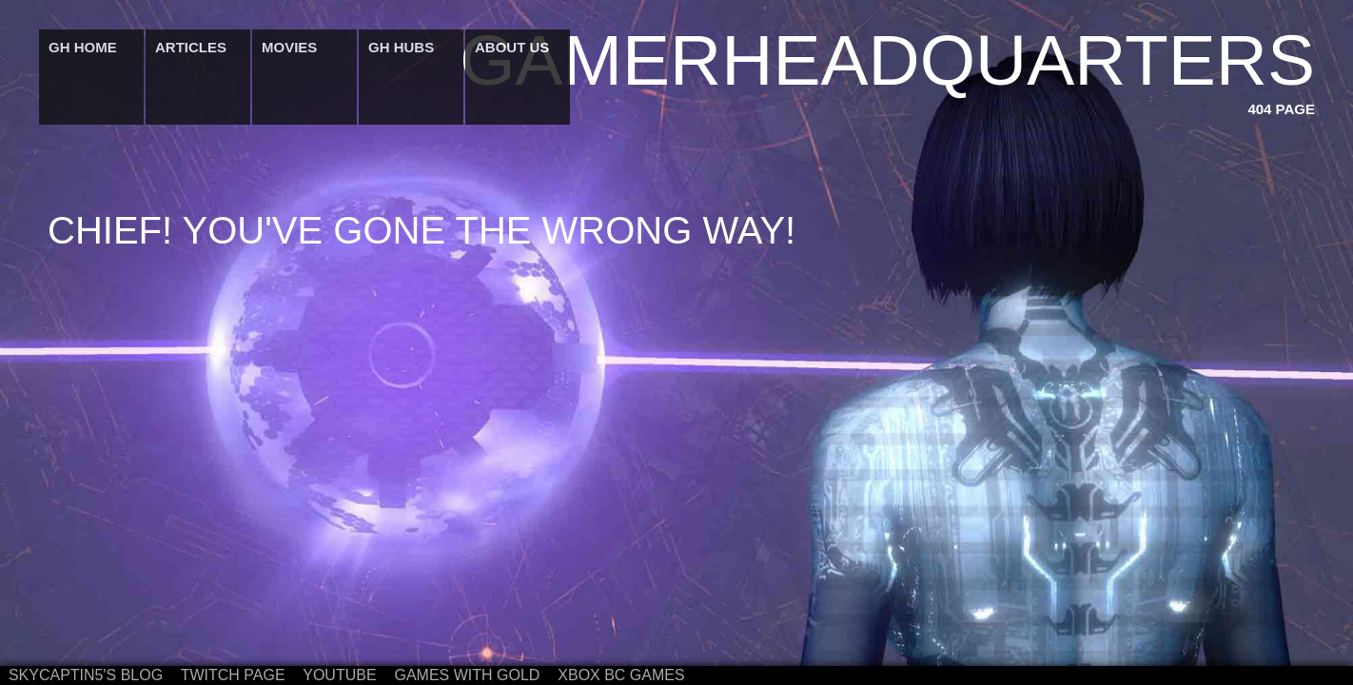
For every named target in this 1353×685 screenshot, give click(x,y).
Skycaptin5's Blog (86, 675)
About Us (512, 47)
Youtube (339, 675)
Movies (289, 47)
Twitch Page (233, 675)
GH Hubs (401, 47)
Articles (190, 47)
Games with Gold (466, 675)
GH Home (83, 47)
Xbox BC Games (621, 675)
